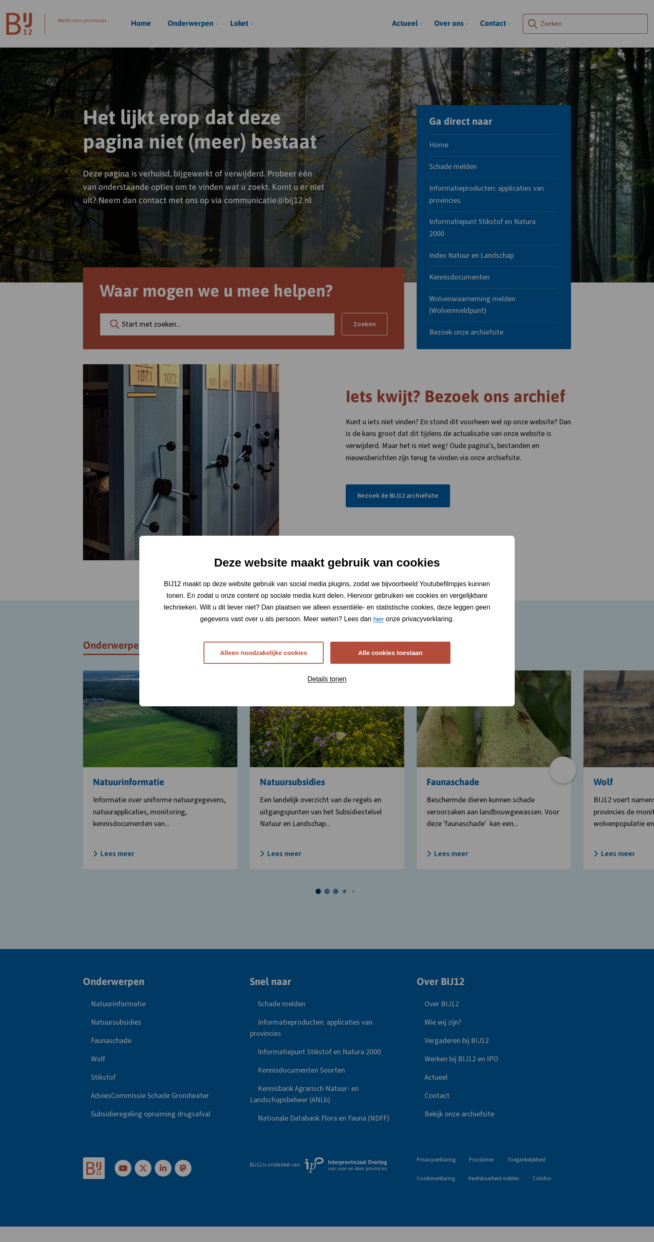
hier (378, 617)
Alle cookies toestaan (390, 652)
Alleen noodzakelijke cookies (263, 652)
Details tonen (326, 679)
